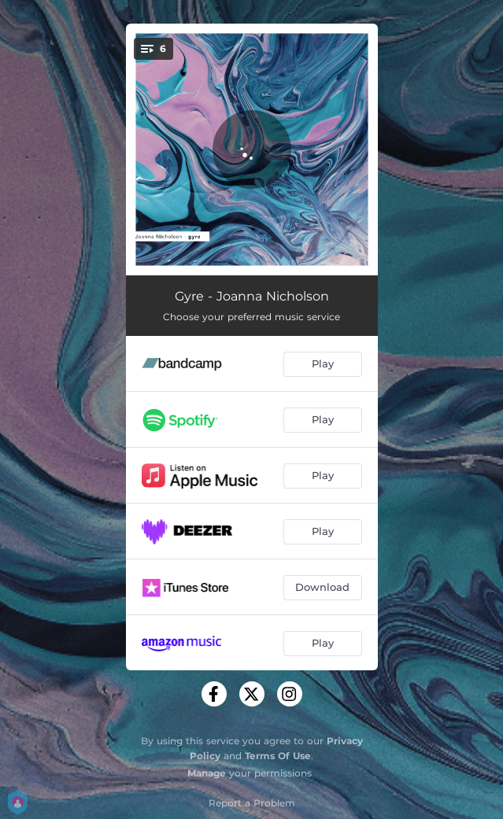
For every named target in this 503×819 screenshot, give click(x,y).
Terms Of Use (278, 756)
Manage (206, 773)
